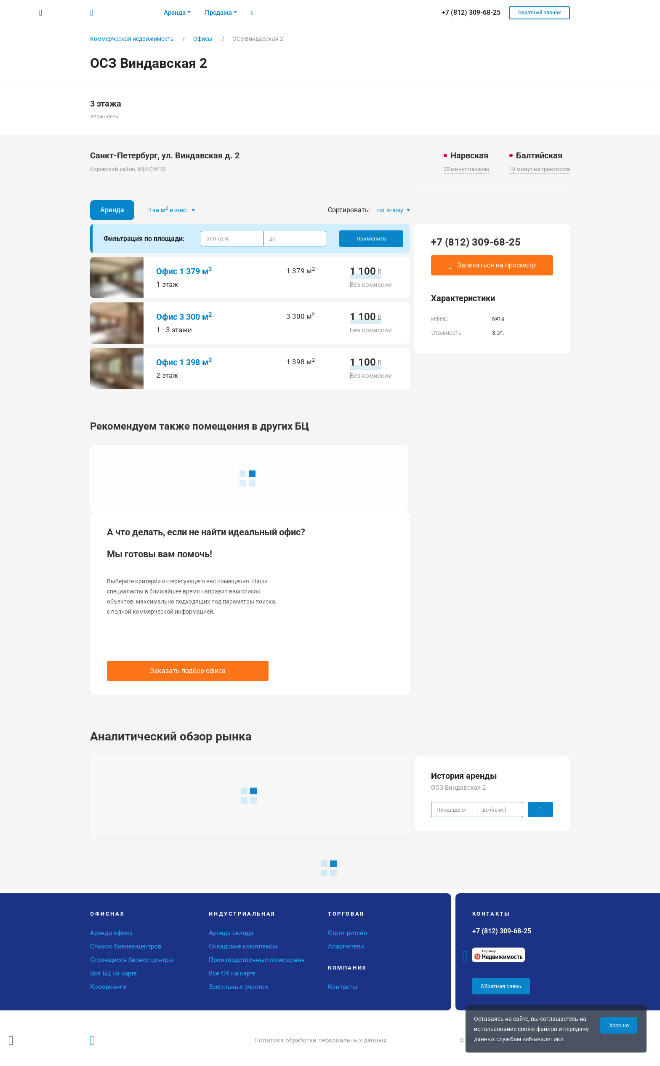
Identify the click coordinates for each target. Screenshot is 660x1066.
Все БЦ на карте (113, 973)
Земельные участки (238, 987)
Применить (371, 238)
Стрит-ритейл (347, 933)
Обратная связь (501, 986)
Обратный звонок (539, 13)
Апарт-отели (346, 946)
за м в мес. (169, 210)
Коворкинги (108, 987)
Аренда (112, 210)
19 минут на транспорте (539, 169)
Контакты (342, 987)
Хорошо (619, 1025)
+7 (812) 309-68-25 (476, 242)
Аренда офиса (111, 933)
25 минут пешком (466, 169)
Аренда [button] (175, 12)
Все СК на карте (232, 973)
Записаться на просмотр (492, 265)
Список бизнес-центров (126, 946)
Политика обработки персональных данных (320, 1040)
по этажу (391, 210)
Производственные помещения (257, 960)
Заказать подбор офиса (188, 671)
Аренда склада (231, 933)
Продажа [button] (218, 12)
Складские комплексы (243, 946)
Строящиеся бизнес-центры (131, 960)
